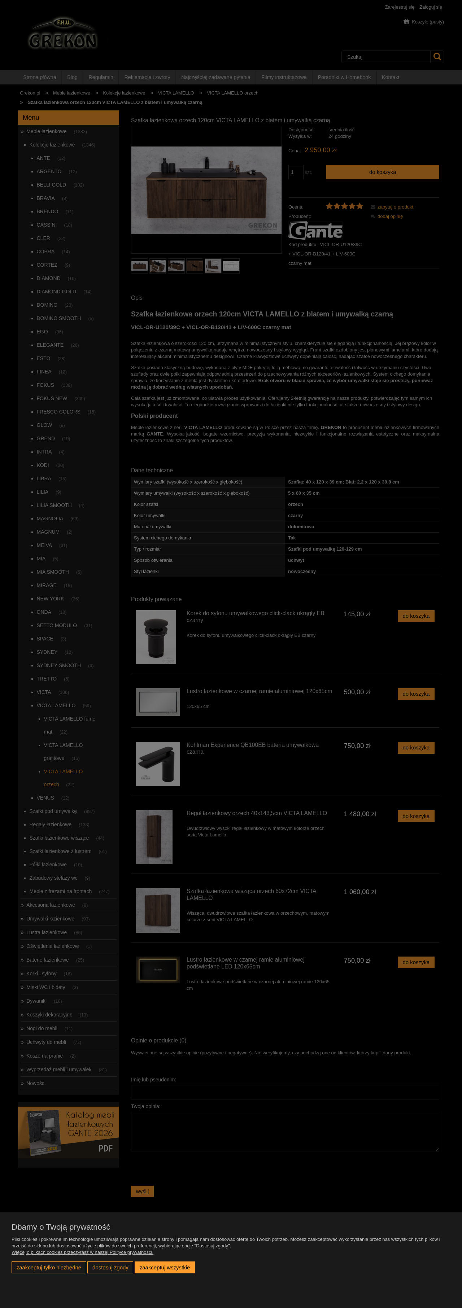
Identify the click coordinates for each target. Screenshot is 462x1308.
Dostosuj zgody (110, 1267)
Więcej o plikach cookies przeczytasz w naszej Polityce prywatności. (82, 1252)
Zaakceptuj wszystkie (165, 1267)
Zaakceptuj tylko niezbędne (49, 1267)
